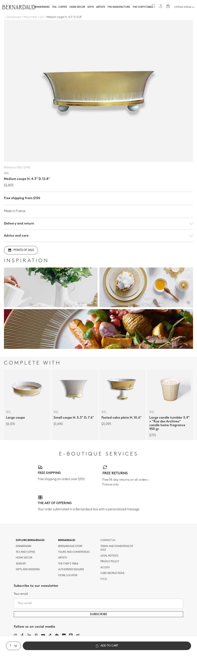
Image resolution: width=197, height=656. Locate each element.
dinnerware (23, 546)
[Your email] (98, 603)
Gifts (90, 7)
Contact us (107, 540)
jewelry (21, 564)
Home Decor (77, 7)
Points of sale (21, 250)
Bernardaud (66, 540)
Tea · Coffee (59, 7)
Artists (100, 7)
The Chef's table (143, 7)
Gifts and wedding (28, 569)
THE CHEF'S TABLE (68, 564)
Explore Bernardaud (30, 540)
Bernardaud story (70, 546)
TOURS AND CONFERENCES (74, 552)
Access (105, 567)
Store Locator (67, 575)
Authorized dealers (71, 569)
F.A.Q (103, 579)
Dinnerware (42, 7)
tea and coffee (25, 552)
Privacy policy (109, 561)
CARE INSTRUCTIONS (112, 573)
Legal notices (109, 556)
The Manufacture (118, 7)
